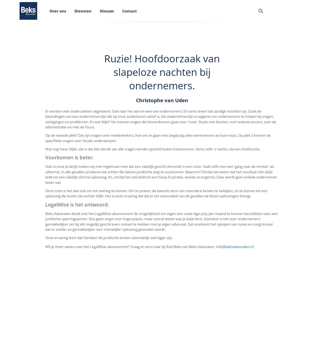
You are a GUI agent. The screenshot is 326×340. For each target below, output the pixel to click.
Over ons (57, 11)
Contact (129, 11)
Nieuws (107, 11)
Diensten (82, 11)
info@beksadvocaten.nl (235, 246)
